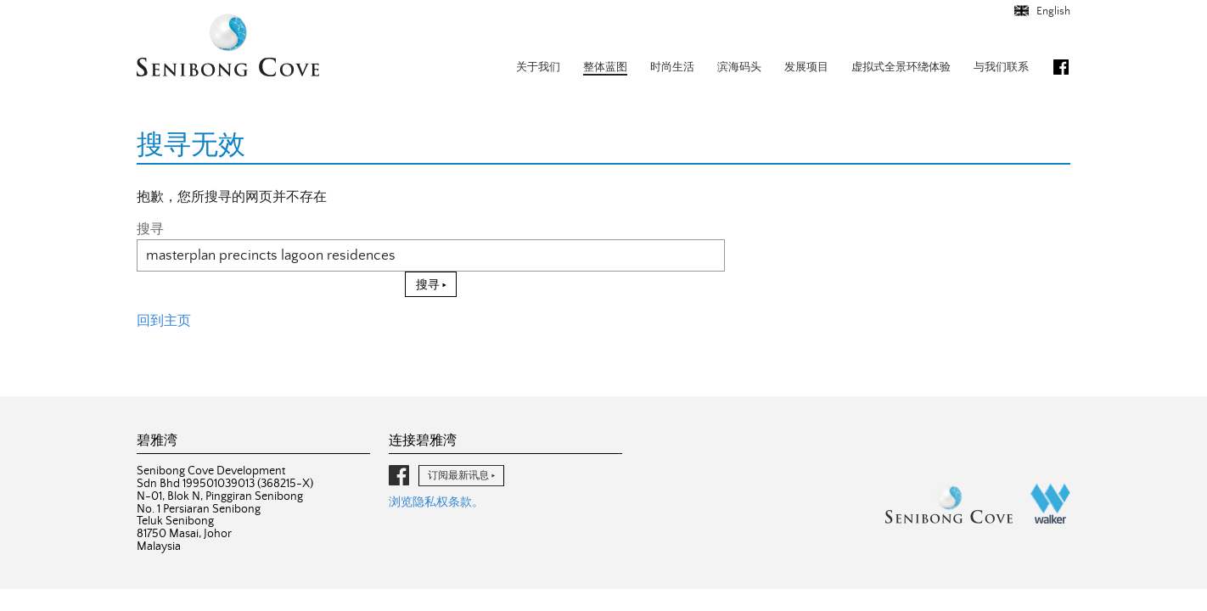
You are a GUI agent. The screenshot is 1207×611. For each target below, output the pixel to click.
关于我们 (538, 67)
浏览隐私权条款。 (436, 502)
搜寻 (150, 229)
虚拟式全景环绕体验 (901, 67)
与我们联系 (1001, 67)
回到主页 (164, 320)
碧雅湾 (228, 47)
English (1052, 11)
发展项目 (806, 67)
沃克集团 (1050, 504)
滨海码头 (739, 67)
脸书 (1061, 67)
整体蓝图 (605, 67)
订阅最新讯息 (458, 475)
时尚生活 (672, 67)
